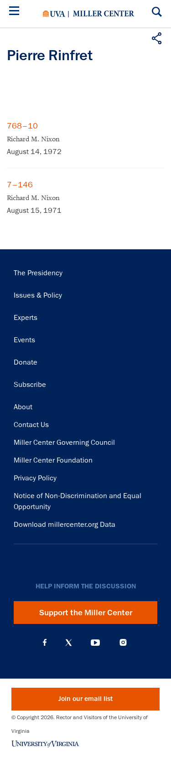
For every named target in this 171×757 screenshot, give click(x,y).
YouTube (95, 642)
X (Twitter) (68, 643)
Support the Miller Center (85, 613)
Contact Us (31, 424)
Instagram (123, 642)
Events (24, 340)
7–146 (20, 185)
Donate (25, 362)
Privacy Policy (35, 478)
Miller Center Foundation (53, 460)
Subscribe (30, 384)
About (23, 407)
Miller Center (103, 13)
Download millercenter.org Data (64, 524)
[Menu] (16, 12)
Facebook (45, 642)
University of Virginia (54, 13)
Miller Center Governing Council (64, 442)
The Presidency (38, 273)
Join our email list (85, 699)
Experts (25, 317)
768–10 (22, 126)
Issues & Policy (38, 295)
